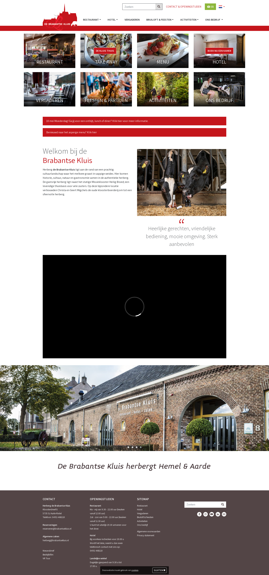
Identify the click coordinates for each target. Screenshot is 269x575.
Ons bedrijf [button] (213, 19)
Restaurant (142, 505)
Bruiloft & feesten (145, 517)
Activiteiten (142, 521)
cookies (134, 570)
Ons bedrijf (142, 524)
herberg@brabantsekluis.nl (56, 540)
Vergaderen (132, 19)
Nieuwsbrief (48, 550)
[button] (220, 6)
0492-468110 (58, 517)
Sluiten (159, 570)
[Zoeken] (139, 6)
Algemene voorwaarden (148, 531)
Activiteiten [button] (188, 19)
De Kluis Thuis (105, 51)
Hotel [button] (112, 19)
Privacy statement (145, 535)
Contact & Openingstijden (183, 6)
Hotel (139, 509)
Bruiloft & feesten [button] (158, 19)
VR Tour (46, 558)
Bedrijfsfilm (48, 554)
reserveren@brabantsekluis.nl (57, 528)
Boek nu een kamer (219, 51)
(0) (210, 6)
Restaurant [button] (91, 19)
